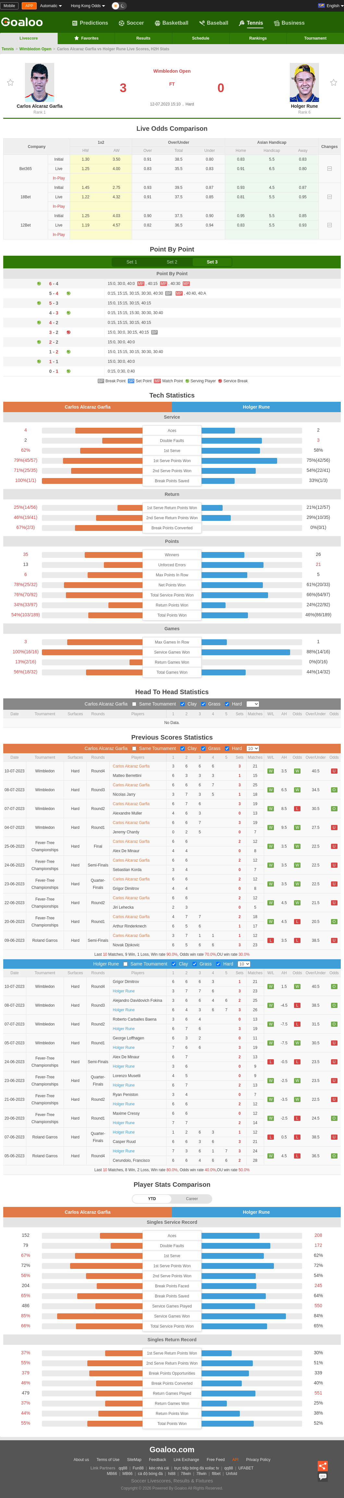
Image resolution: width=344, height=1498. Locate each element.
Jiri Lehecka (123, 907)
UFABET (246, 1468)
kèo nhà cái (159, 1468)
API (235, 1459)
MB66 (112, 1473)
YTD (152, 1199)
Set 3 (212, 261)
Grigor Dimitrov (126, 888)
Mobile (9, 6)
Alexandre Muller (127, 813)
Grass (211, 703)
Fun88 (138, 1468)
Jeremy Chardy (126, 832)
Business (289, 23)
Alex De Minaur (126, 851)
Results (143, 38)
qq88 (123, 1468)
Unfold (231, 1473)
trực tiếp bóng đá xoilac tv (196, 1468)
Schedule (200, 38)
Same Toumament (154, 703)
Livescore (28, 38)
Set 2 (172, 261)
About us (81, 1459)
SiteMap (134, 1459)
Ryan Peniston (125, 1094)
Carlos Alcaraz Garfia (39, 86)
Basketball (172, 23)
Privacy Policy (258, 1459)
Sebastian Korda (127, 869)
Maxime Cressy (126, 1113)
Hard (234, 703)
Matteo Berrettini (127, 775)
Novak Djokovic (126, 945)
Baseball (213, 23)
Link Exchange (186, 1459)
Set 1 (132, 261)
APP (29, 6)
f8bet (216, 1473)
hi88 (172, 1473)
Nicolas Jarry (124, 794)
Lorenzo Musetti (127, 1076)
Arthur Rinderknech (129, 926)
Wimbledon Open (35, 49)
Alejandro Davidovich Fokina (137, 1000)
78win (186, 1473)
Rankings (258, 38)
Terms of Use (108, 1459)
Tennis (251, 23)
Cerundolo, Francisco (131, 1160)
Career (192, 1199)
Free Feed (216, 1459)
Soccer (131, 23)
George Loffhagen (128, 1038)
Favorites (85, 38)
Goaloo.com (172, 1449)
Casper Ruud (124, 1141)
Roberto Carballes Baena (135, 1019)
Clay (189, 703)
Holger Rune (304, 86)
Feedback (157, 1459)
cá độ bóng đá (150, 1473)
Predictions (90, 23)
